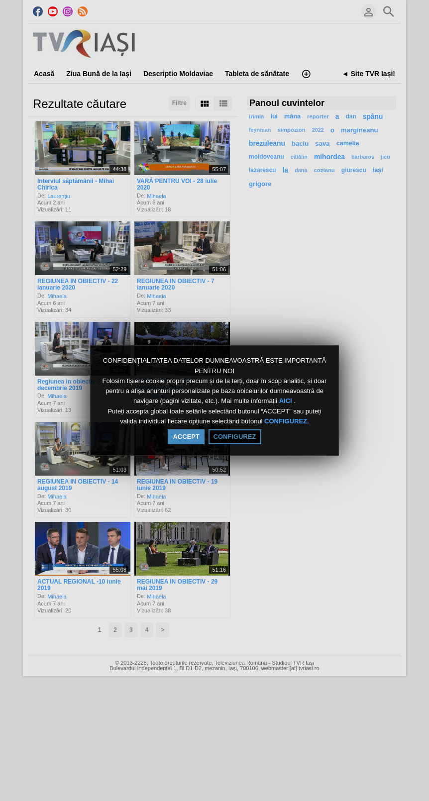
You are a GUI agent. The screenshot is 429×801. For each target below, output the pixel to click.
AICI (286, 401)
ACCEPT (186, 436)
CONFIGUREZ (285, 421)
